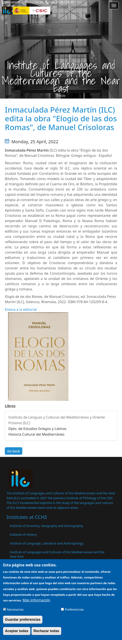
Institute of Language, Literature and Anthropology (46, 543)
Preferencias (74, 612)
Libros (10, 405)
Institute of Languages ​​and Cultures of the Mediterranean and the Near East (57, 554)
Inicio (61, 95)
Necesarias (15, 612)
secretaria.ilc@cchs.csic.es (24, 2)
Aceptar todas (16, 634)
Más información (36, 603)
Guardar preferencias (22, 622)
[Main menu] (114, 5)
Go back (13, 451)
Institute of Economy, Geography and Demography (46, 526)
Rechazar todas (46, 634)
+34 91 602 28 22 (61, 2)
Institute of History (23, 534)
